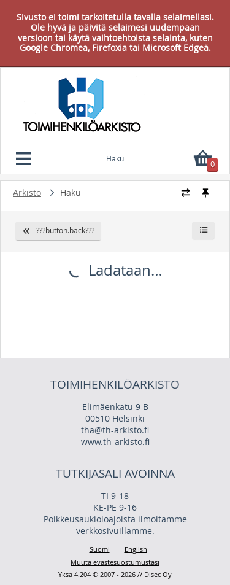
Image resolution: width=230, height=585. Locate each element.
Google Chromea (54, 47)
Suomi (100, 550)
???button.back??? (58, 230)
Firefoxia (109, 47)
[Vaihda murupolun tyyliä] (185, 192)
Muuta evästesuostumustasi (115, 562)
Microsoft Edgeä (175, 47)
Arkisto (27, 192)
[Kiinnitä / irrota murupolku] (205, 192)
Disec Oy (158, 574)
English (136, 550)
